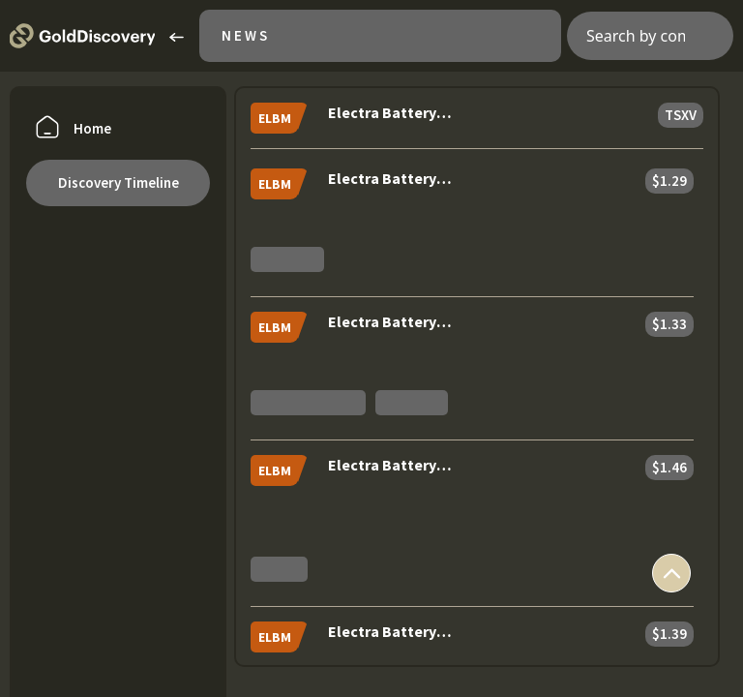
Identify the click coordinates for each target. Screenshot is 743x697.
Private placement (308, 402)
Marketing (287, 259)
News (246, 35)
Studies (279, 568)
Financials (412, 402)
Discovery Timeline (118, 182)
